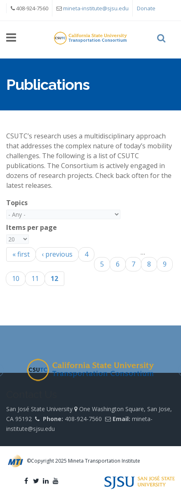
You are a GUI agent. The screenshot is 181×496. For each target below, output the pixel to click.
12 (54, 278)
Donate (146, 8)
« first (21, 254)
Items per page (31, 227)
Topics (17, 202)
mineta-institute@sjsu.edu (96, 8)
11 (35, 278)
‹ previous (57, 254)
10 (15, 278)
